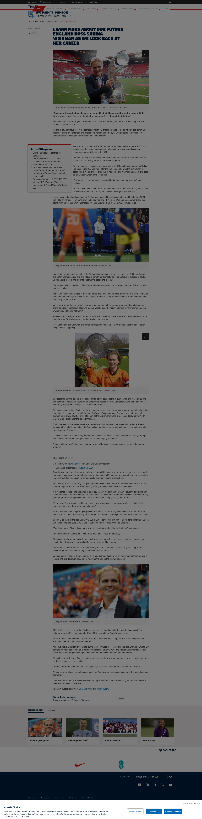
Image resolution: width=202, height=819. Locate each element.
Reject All (153, 813)
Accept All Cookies (173, 813)
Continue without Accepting (191, 804)
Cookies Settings (135, 813)
